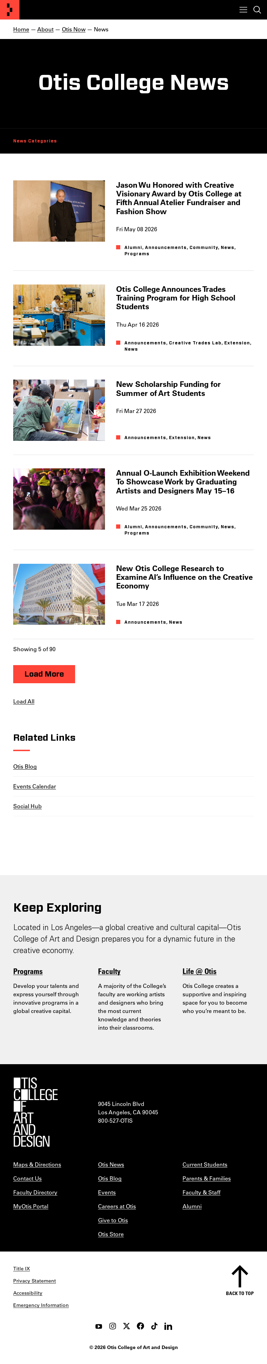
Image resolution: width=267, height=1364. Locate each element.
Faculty (109, 971)
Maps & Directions (37, 1164)
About (45, 29)
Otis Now (74, 29)
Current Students (205, 1164)
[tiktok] (154, 1326)
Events (107, 1192)
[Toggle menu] (243, 10)
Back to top (240, 1293)
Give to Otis (113, 1220)
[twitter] (126, 1326)
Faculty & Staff (201, 1192)
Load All (23, 701)
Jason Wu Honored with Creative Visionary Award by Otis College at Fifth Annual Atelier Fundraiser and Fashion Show (179, 198)
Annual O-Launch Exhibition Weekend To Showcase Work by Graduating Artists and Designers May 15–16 (183, 482)
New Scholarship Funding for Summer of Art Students (168, 388)
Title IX (21, 1268)
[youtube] (99, 1326)
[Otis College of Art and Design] (9, 10)
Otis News (111, 1164)
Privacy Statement (34, 1281)
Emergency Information (41, 1305)
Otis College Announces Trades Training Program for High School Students (175, 298)
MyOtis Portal (30, 1206)
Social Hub (27, 806)
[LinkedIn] (168, 1326)
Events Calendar (34, 786)
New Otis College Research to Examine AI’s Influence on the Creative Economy (184, 577)
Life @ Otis (200, 971)
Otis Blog (25, 766)
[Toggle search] (257, 10)
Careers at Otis (117, 1206)
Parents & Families (207, 1178)
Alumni (192, 1206)
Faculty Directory (35, 1192)
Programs (28, 971)
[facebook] (140, 1326)
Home (21, 29)
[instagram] (112, 1326)
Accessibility (27, 1293)
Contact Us (27, 1178)
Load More (44, 674)
